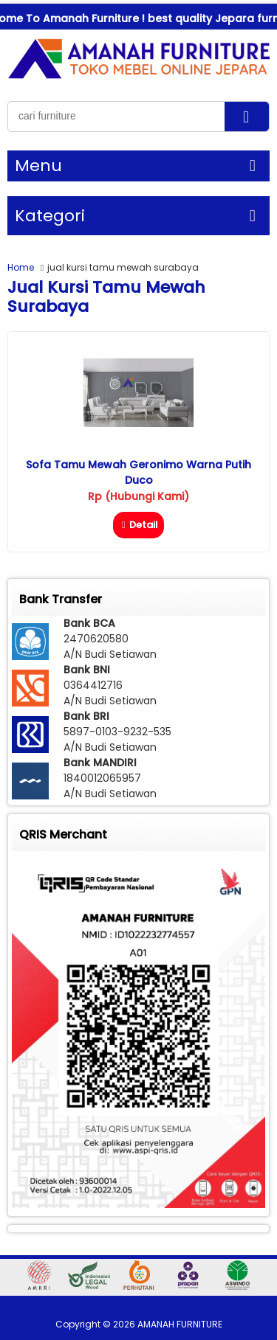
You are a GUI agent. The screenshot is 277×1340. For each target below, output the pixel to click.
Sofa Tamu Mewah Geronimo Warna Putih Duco (138, 472)
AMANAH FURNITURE (179, 1324)
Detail (138, 525)
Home (20, 267)
